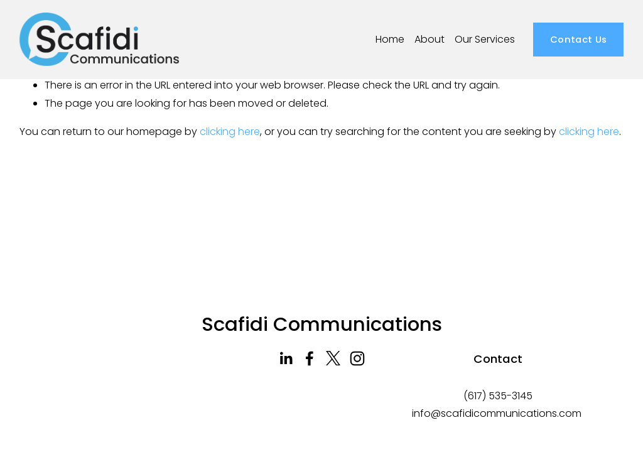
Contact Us (578, 39)
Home (390, 39)
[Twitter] (333, 358)
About (429, 39)
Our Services (485, 39)
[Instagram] (357, 358)
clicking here (230, 131)
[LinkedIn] (285, 358)
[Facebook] (309, 358)
